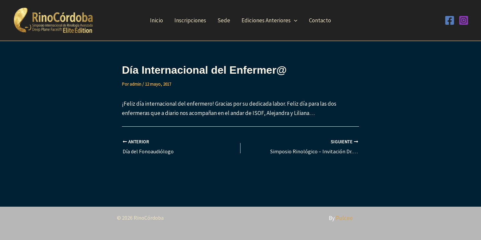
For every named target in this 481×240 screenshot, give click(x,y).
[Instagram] (464, 20)
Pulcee (344, 218)
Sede (223, 20)
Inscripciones (190, 20)
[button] (294, 20)
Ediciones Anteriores (269, 20)
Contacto (320, 20)
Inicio (156, 20)
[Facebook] (450, 20)
